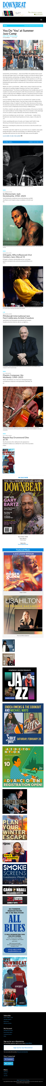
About (18, 1080)
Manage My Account (8, 1030)
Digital (23, 544)
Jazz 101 (5, 1075)
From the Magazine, (12, 36)
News (4, 190)
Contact (5, 1073)
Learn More (29, 1043)
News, (4, 36)
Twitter (8, 1063)
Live (4, 312)
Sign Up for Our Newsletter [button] (23, 1048)
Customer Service (8, 1034)
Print (19, 544)
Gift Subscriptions (7, 1019)
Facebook (9, 1059)
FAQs (5, 1036)
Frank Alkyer (7, 37)
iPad (27, 544)
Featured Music (23, 550)
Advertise (6, 1071)
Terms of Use (22, 1080)
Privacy (27, 1080)
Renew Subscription (8, 1032)
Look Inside (23, 540)
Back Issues (6, 1021)
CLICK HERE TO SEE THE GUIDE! (11, 136)
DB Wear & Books (8, 1023)
